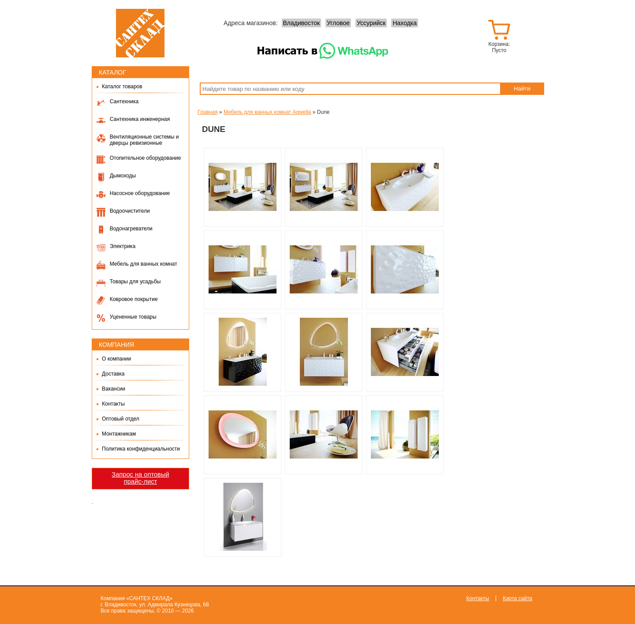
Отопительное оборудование (145, 158)
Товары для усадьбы (135, 281)
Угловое (338, 22)
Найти (522, 88)
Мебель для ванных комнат (143, 264)
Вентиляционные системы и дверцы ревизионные (144, 140)
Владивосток (301, 22)
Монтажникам (119, 434)
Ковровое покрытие (134, 299)
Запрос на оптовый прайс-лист (140, 478)
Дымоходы (123, 176)
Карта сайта (517, 598)
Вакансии (113, 389)
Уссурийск (371, 22)
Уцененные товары (133, 317)
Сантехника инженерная (140, 119)
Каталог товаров (122, 86)
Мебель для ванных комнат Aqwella (267, 112)
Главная (208, 112)
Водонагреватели (131, 229)
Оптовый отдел (120, 419)
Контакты (113, 404)
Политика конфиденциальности (141, 449)
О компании (116, 359)
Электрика (122, 246)
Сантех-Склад (140, 33)
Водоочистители (130, 211)
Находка (404, 22)
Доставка (113, 374)
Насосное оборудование (140, 193)
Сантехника (124, 101)
